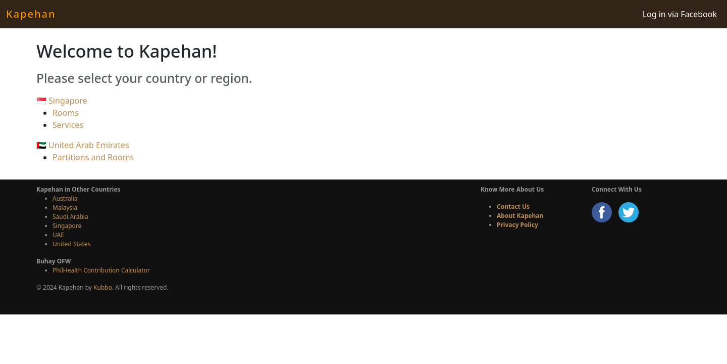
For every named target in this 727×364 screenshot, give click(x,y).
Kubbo (102, 287)
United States (71, 244)
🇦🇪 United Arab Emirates (82, 145)
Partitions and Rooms (93, 157)
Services (68, 124)
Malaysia (65, 207)
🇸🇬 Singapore (61, 100)
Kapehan (31, 14)
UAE (58, 235)
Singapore (67, 225)
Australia (65, 198)
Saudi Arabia (70, 216)
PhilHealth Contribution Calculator (101, 270)
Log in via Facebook (680, 14)
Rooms (66, 112)
